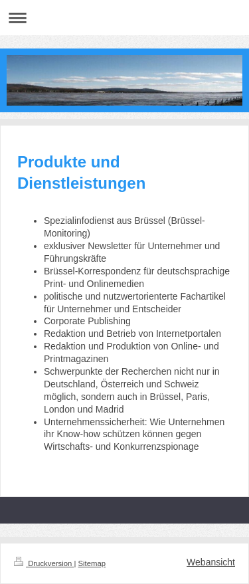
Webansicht (211, 562)
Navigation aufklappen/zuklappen (124, 17)
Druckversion (44, 563)
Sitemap (92, 563)
